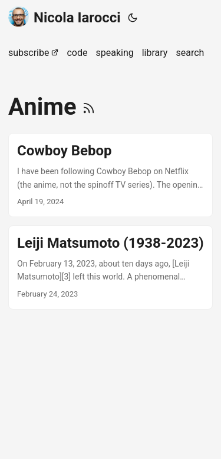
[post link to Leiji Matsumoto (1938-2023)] (110, 267)
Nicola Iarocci (64, 16)
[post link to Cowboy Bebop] (110, 175)
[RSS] (88, 107)
